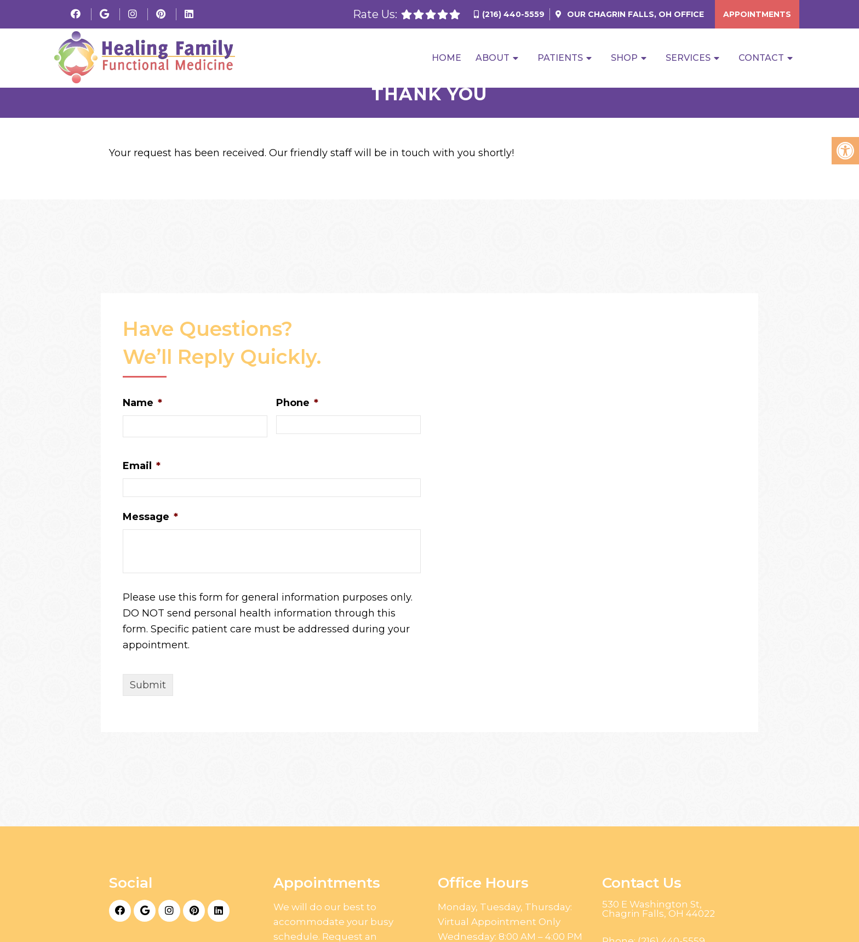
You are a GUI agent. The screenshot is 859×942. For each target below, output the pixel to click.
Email (142, 466)
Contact (761, 58)
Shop (624, 58)
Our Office (634, 14)
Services (688, 58)
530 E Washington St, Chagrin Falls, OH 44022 (658, 909)
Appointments (757, 14)
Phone (297, 403)
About (492, 58)
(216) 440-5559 (513, 14)
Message (150, 517)
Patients (560, 58)
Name (142, 403)
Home (446, 58)
